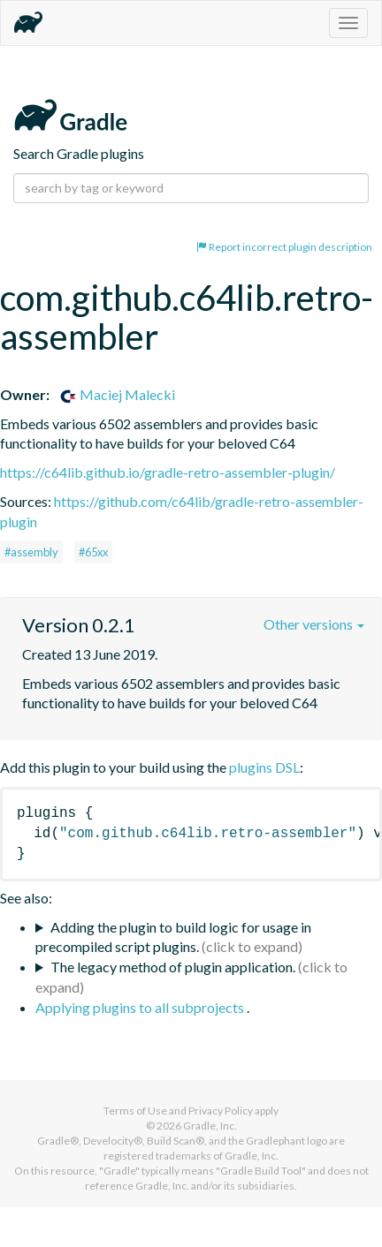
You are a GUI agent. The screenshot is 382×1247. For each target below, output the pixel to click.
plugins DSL (264, 767)
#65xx (93, 552)
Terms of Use (135, 1110)
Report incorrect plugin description (284, 246)
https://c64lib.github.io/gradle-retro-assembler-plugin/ (167, 472)
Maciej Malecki (117, 394)
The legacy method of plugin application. (172, 966)
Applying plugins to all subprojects (141, 1007)
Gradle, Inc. (210, 1125)
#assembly (31, 552)
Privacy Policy (220, 1110)
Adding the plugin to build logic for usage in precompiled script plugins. (173, 937)
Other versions (314, 624)
